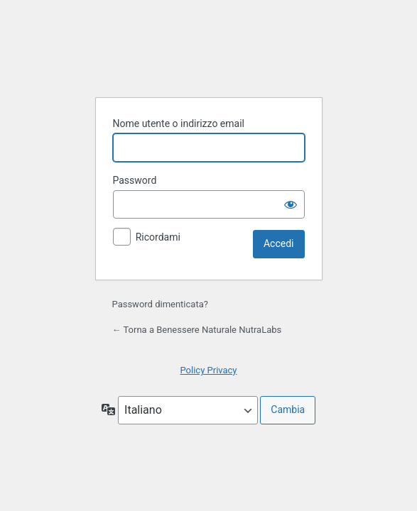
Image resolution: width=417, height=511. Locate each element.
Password (135, 180)
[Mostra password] (290, 204)
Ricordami (158, 237)
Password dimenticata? (160, 304)
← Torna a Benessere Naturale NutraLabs (197, 329)
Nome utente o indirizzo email (178, 123)
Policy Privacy (208, 370)
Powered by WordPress (209, 50)
